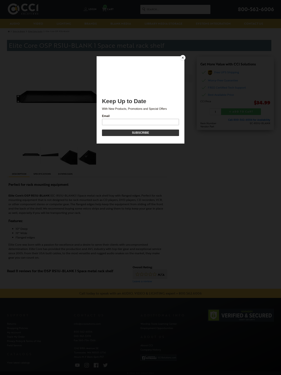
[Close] (183, 57)
